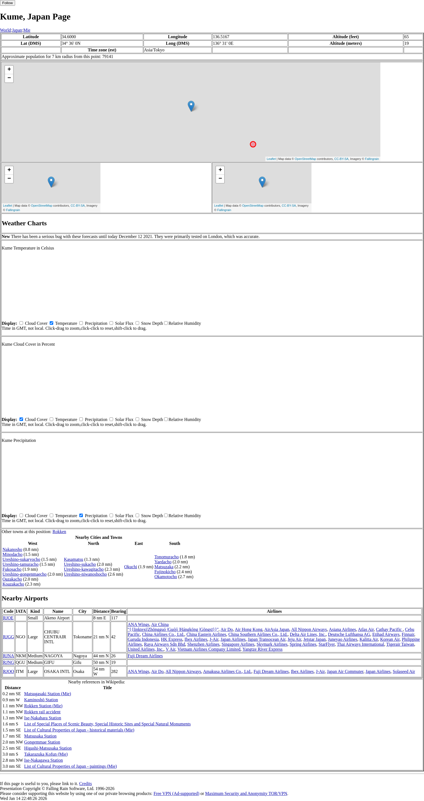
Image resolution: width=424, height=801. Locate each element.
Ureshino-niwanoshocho (85, 574)
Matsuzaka (164, 566)
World (5, 30)
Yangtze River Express (263, 649)
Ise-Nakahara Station (42, 718)
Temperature (66, 323)
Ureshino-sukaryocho (21, 559)
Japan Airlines (233, 639)
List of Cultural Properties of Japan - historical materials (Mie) (79, 730)
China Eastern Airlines (206, 634)
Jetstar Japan (314, 639)
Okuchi (130, 566)
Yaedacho (163, 561)
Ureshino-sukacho (80, 564)
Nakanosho (12, 549)
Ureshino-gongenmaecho (24, 574)
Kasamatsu (73, 559)
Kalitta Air (369, 639)
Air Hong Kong (248, 629)
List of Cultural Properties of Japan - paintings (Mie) (70, 766)
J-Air (213, 639)
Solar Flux (124, 323)
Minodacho (12, 554)
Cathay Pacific (389, 629)
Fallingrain (372, 158)
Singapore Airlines (237, 644)
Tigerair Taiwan (400, 644)
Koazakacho (13, 584)
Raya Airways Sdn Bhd (164, 644)
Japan (17, 30)
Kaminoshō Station (41, 699)
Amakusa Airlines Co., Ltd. (227, 671)
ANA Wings (138, 624)
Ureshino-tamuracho (20, 564)
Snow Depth (152, 323)
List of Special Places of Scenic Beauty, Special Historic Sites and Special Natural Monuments (107, 724)
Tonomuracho (167, 557)
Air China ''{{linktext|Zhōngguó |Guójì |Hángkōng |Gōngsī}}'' (173, 627)
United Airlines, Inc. (146, 649)
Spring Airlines (303, 644)
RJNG (8, 662)
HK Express (171, 639)
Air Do (226, 629)
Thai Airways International (360, 644)
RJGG (8, 636)
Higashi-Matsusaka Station (48, 748)
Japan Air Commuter (345, 671)
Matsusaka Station (40, 736)
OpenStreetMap (305, 158)
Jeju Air (294, 639)
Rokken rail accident (42, 711)
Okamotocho (166, 576)
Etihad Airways (386, 634)
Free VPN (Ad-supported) (176, 793)
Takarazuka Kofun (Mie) (46, 754)
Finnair (408, 634)
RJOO (8, 671)
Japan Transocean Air (266, 639)
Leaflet (271, 158)
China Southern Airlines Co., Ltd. (258, 634)
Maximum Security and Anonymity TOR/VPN (246, 793)
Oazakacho (12, 579)
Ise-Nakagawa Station (43, 760)
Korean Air (390, 639)
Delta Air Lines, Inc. (308, 634)
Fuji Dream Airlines (145, 655)
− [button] (9, 78)
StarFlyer (327, 644)
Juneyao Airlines (342, 639)
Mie (26, 30)
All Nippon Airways (309, 629)
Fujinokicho (165, 571)
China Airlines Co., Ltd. (163, 634)
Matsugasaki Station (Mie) (47, 693)
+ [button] (9, 70)
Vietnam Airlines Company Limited (208, 649)
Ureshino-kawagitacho (84, 569)
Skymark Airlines (272, 644)
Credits (85, 783)
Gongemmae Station (42, 742)
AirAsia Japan (276, 629)
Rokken (59, 531)
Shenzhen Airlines (203, 644)
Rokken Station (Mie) (43, 705)
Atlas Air (366, 629)
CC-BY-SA (341, 158)
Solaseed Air (404, 671)
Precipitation (96, 323)
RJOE (8, 618)
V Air (170, 649)
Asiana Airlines (342, 629)
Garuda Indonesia (143, 639)
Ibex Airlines (195, 639)
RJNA (8, 655)
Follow (7, 3)
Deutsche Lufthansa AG (349, 634)
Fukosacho (11, 569)
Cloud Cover (36, 323)
